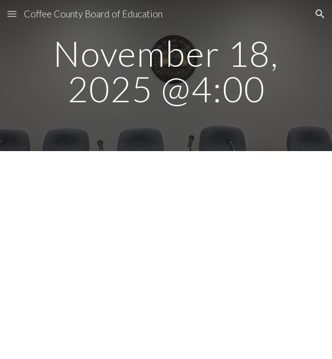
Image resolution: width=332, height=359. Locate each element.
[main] (165, 75)
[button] (12, 13)
